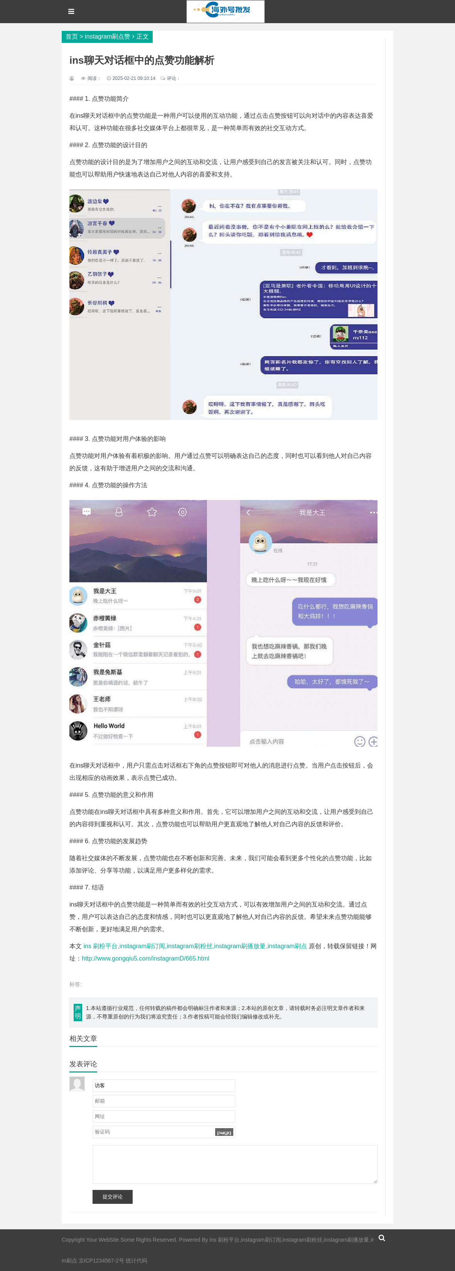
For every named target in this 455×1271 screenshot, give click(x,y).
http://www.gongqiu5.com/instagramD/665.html (145, 958)
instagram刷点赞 (107, 36)
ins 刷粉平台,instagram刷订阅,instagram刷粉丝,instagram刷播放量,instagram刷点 (195, 946)
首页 (72, 36)
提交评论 (113, 1197)
